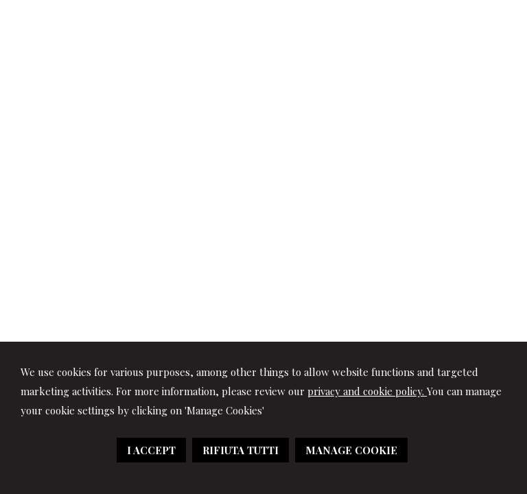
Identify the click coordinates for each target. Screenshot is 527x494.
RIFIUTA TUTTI (240, 450)
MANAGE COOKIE (351, 450)
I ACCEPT (151, 450)
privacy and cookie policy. (367, 391)
